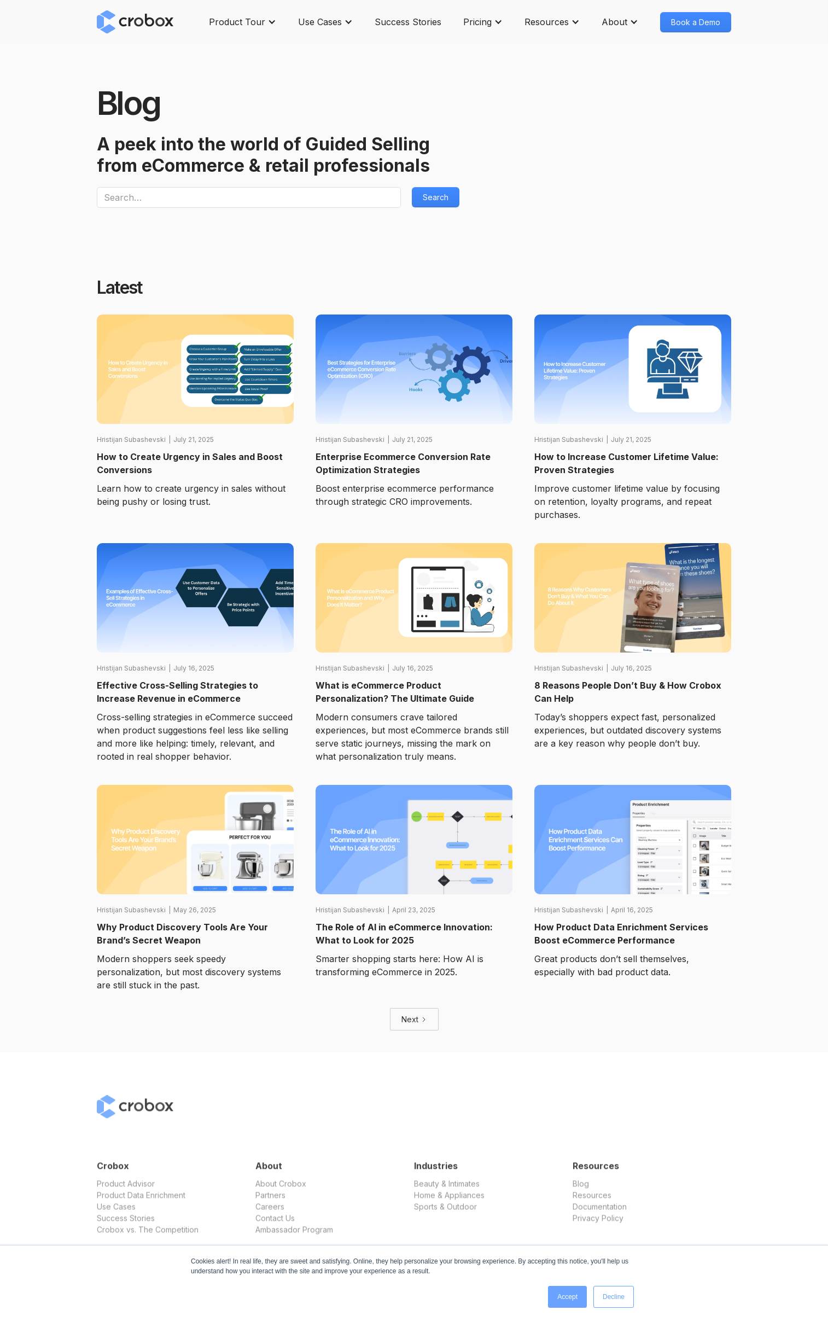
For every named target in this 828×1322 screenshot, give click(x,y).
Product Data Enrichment (141, 1203)
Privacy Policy (598, 1226)
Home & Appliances (449, 1203)
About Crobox (280, 1191)
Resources (592, 1203)
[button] (242, 21)
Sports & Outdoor (445, 1214)
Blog (581, 1191)
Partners (270, 1203)
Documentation (600, 1214)
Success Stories (408, 21)
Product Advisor (126, 1191)
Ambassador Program (294, 1237)
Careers (269, 1214)
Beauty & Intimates (447, 1191)
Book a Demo (695, 22)
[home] (135, 21)
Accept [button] (567, 1297)
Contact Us (275, 1226)
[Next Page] (414, 1019)
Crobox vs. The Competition (148, 1237)
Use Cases (116, 1214)
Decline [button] (614, 1297)
